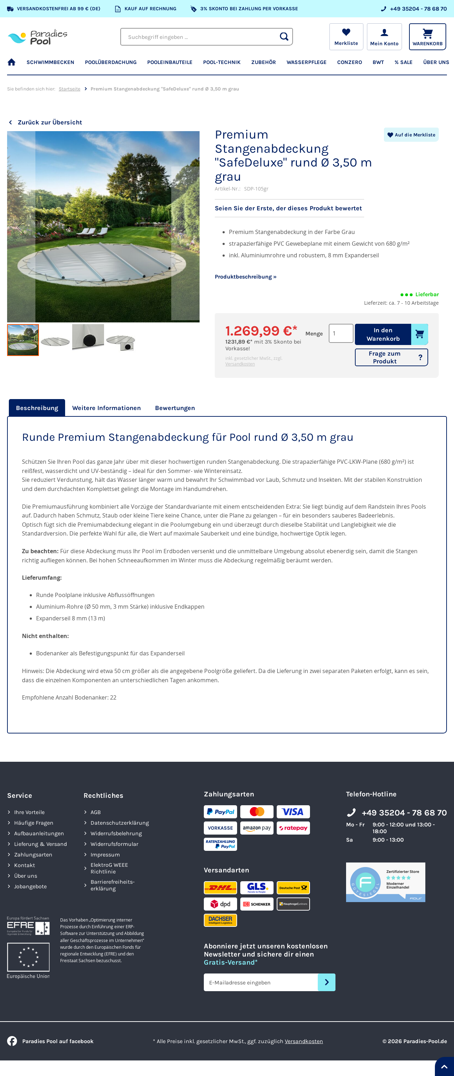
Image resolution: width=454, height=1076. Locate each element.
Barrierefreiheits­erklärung (113, 885)
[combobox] (206, 37)
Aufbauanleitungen (39, 833)
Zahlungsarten (33, 854)
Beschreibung (37, 408)
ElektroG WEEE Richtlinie (109, 868)
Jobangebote (30, 886)
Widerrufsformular (114, 844)
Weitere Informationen (106, 408)
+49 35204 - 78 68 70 (404, 813)
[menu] (227, 65)
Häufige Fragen (33, 822)
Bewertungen (175, 408)
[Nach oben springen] (444, 1066)
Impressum (105, 854)
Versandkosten (240, 364)
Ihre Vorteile (29, 812)
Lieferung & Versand (40, 844)
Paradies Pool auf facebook (50, 1041)
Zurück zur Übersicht (50, 122)
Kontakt (24, 865)
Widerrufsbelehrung (116, 833)
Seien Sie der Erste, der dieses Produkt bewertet (288, 208)
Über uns (25, 875)
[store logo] (37, 37)
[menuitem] (14, 65)
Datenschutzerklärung (120, 822)
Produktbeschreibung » (246, 276)
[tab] (36, 408)
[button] (21, 227)
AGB (96, 812)
